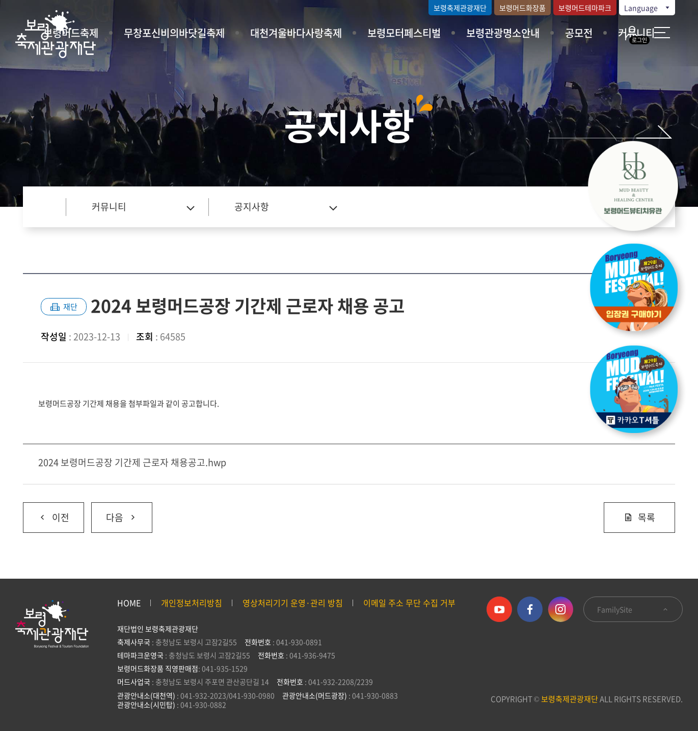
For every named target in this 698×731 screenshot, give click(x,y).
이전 (46, 513)
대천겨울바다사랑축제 (296, 32)
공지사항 (251, 206)
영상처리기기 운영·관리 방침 (293, 603)
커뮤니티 (109, 206)
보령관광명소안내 (503, 32)
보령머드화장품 (522, 8)
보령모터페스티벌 (404, 32)
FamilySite (633, 609)
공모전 (579, 32)
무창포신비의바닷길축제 (174, 32)
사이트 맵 (662, 32)
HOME (129, 603)
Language (647, 8)
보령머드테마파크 (584, 8)
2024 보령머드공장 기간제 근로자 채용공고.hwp (132, 462)
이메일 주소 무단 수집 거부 (409, 603)
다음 (114, 513)
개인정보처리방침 (191, 603)
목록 (639, 517)
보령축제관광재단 (460, 8)
